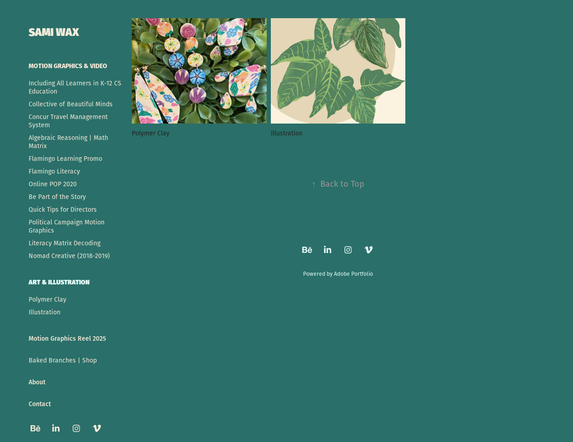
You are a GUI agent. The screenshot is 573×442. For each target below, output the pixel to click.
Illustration (44, 312)
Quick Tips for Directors (63, 209)
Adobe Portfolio (353, 274)
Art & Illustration (59, 281)
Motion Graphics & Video (68, 65)
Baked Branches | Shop (63, 360)
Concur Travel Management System (68, 120)
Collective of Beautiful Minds (71, 104)
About (37, 382)
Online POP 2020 (53, 184)
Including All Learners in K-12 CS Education (75, 87)
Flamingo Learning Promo (65, 158)
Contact (40, 403)
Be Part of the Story (57, 196)
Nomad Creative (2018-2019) (69, 255)
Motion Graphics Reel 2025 (67, 338)
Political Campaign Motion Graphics (67, 226)
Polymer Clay (47, 299)
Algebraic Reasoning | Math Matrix (68, 141)
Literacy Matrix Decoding (64, 243)
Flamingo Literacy (54, 171)
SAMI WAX (54, 31)
